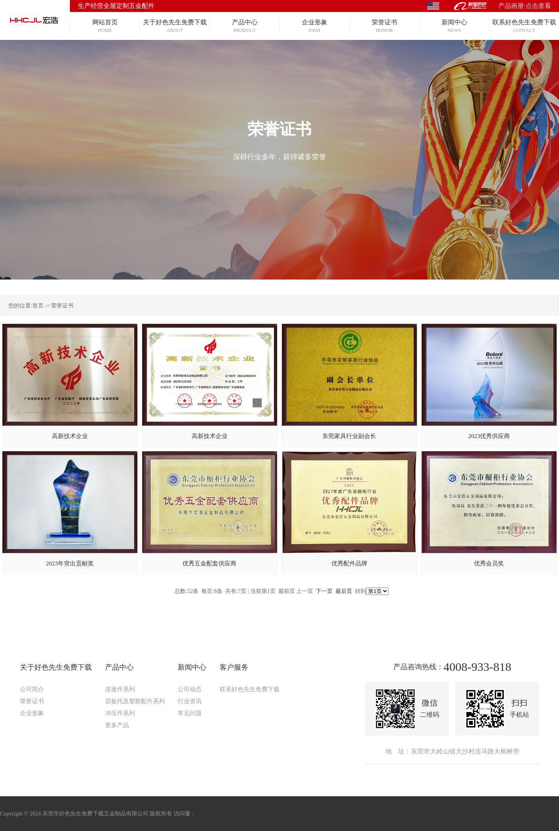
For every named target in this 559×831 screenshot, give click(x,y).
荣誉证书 (62, 306)
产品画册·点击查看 (524, 5)
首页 (38, 306)
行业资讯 (190, 701)
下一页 (324, 591)
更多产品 (117, 725)
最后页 (343, 591)
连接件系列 (120, 689)
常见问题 (190, 713)
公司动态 (190, 689)
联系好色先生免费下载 (250, 689)
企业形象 (32, 713)
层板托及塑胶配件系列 (135, 701)
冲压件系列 (120, 713)
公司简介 (32, 689)
